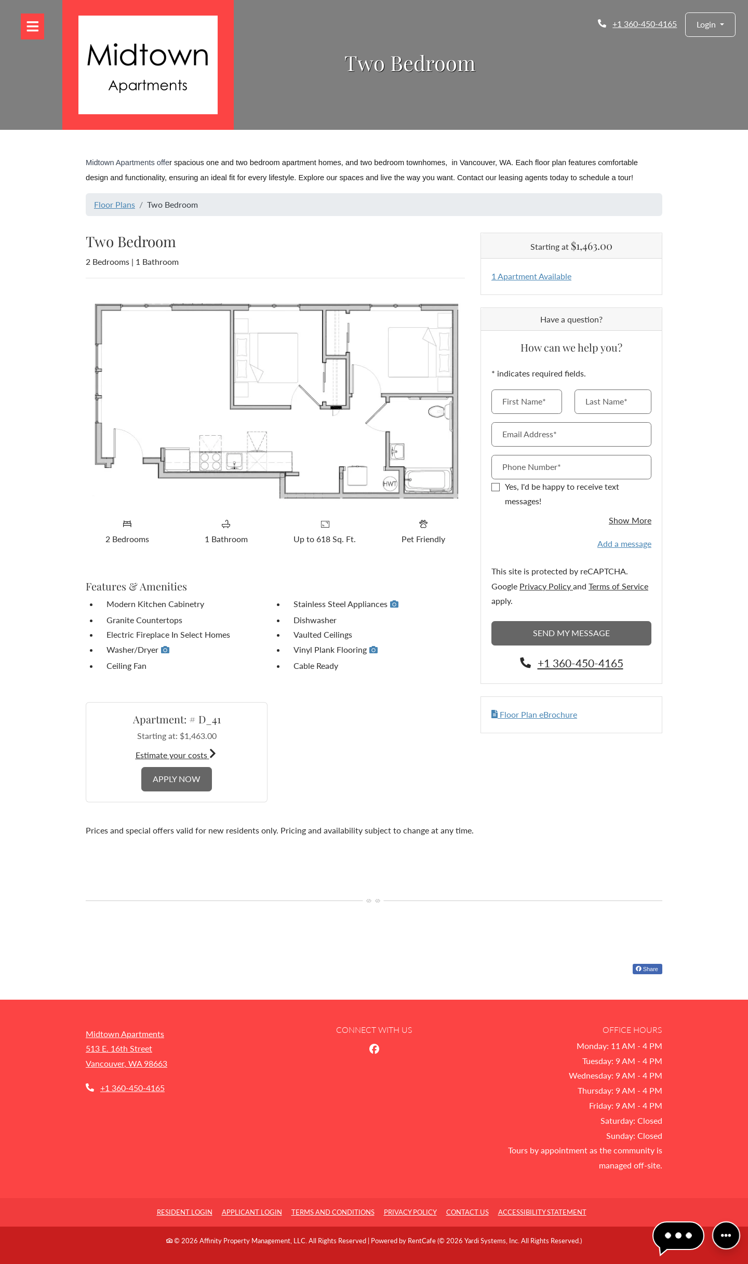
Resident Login (184, 1212)
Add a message (624, 543)
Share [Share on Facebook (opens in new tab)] (647, 969)
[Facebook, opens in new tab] (374, 1049)
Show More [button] (630, 520)
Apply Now (182, 777)
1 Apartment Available (531, 276)
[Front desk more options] (726, 1235)
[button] (710, 24)
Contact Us (467, 1212)
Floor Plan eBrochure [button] (534, 714)
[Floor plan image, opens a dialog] (275, 399)
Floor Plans (114, 204)
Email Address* (529, 434)
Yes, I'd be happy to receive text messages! (562, 493)
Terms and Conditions (333, 1212)
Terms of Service (618, 586)
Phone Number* (531, 467)
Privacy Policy (546, 586)
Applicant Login (252, 1212)
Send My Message (571, 633)
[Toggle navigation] (32, 26)
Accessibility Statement (542, 1212)
